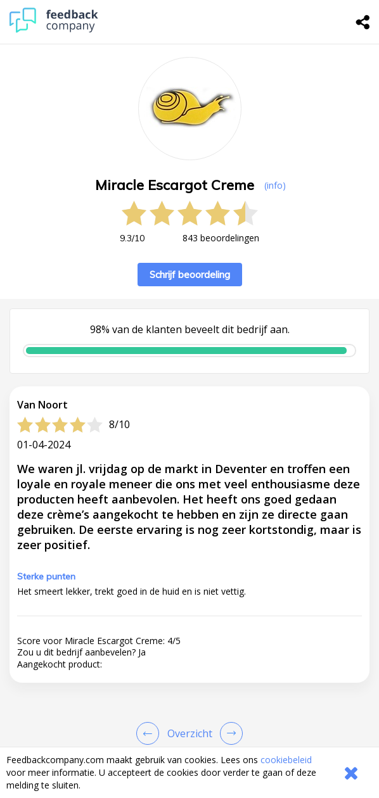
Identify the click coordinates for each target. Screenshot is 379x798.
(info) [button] (275, 185)
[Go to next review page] (229, 733)
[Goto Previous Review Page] (150, 733)
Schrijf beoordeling (190, 275)
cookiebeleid (286, 760)
